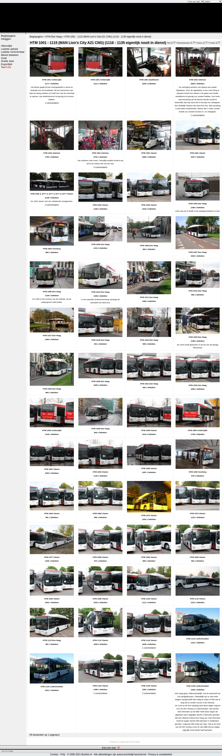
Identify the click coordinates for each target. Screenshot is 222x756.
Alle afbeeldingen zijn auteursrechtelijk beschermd (120, 754)
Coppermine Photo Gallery (129, 742)
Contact (54, 754)
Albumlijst (6, 45)
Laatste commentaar (12, 51)
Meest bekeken (9, 55)
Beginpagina (8, 35)
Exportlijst (6, 64)
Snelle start (7, 61)
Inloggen (6, 38)
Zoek (4, 58)
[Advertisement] (12, 131)
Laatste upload (9, 48)
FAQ (62, 754)
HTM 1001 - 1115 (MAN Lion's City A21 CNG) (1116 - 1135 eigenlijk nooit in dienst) (107, 36)
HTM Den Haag (53, 36)
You (6, 67)
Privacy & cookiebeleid (160, 754)
